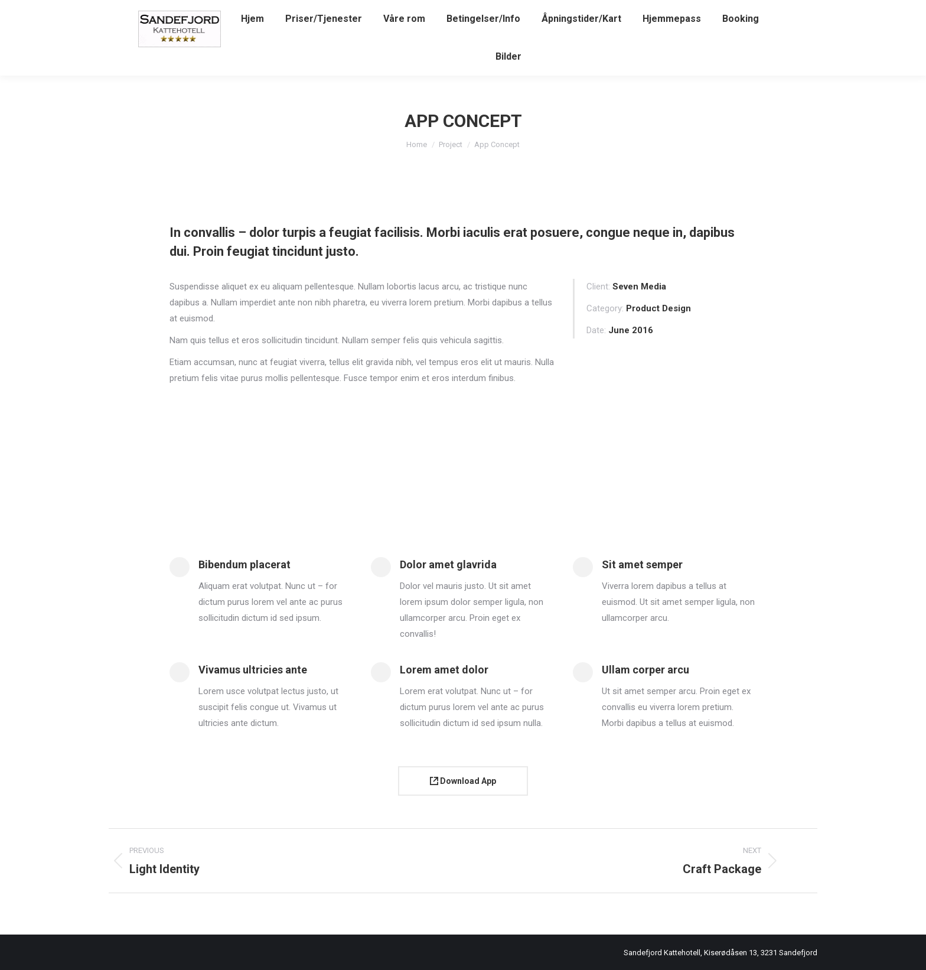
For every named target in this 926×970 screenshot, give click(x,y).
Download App (463, 781)
